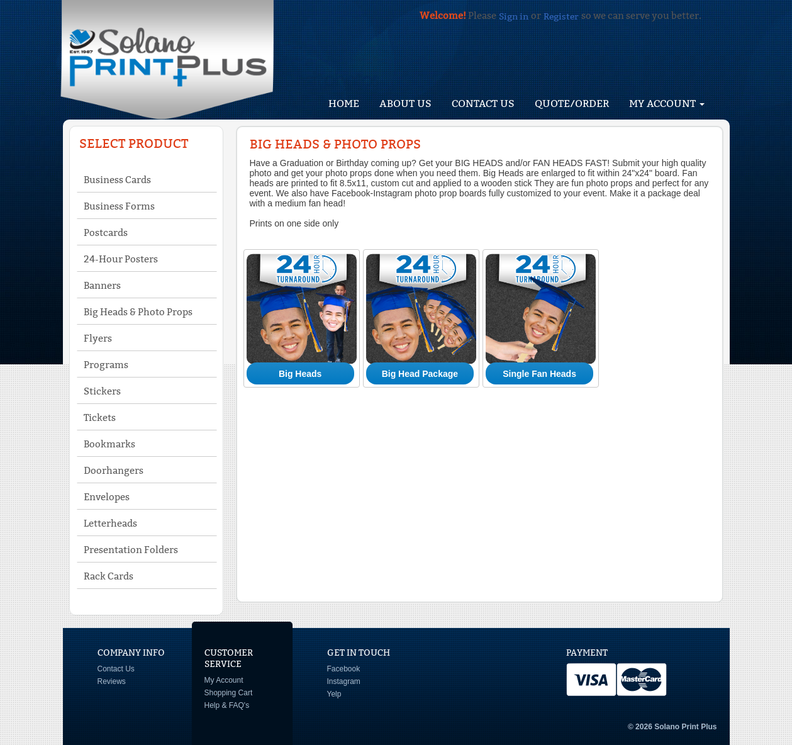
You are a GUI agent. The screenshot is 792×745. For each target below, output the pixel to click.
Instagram (343, 681)
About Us (405, 103)
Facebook (343, 668)
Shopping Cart (228, 692)
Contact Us (483, 103)
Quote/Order (572, 103)
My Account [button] (667, 103)
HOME (343, 103)
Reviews (112, 681)
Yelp (334, 694)
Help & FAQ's (227, 705)
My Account (223, 680)
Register (561, 16)
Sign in (513, 16)
